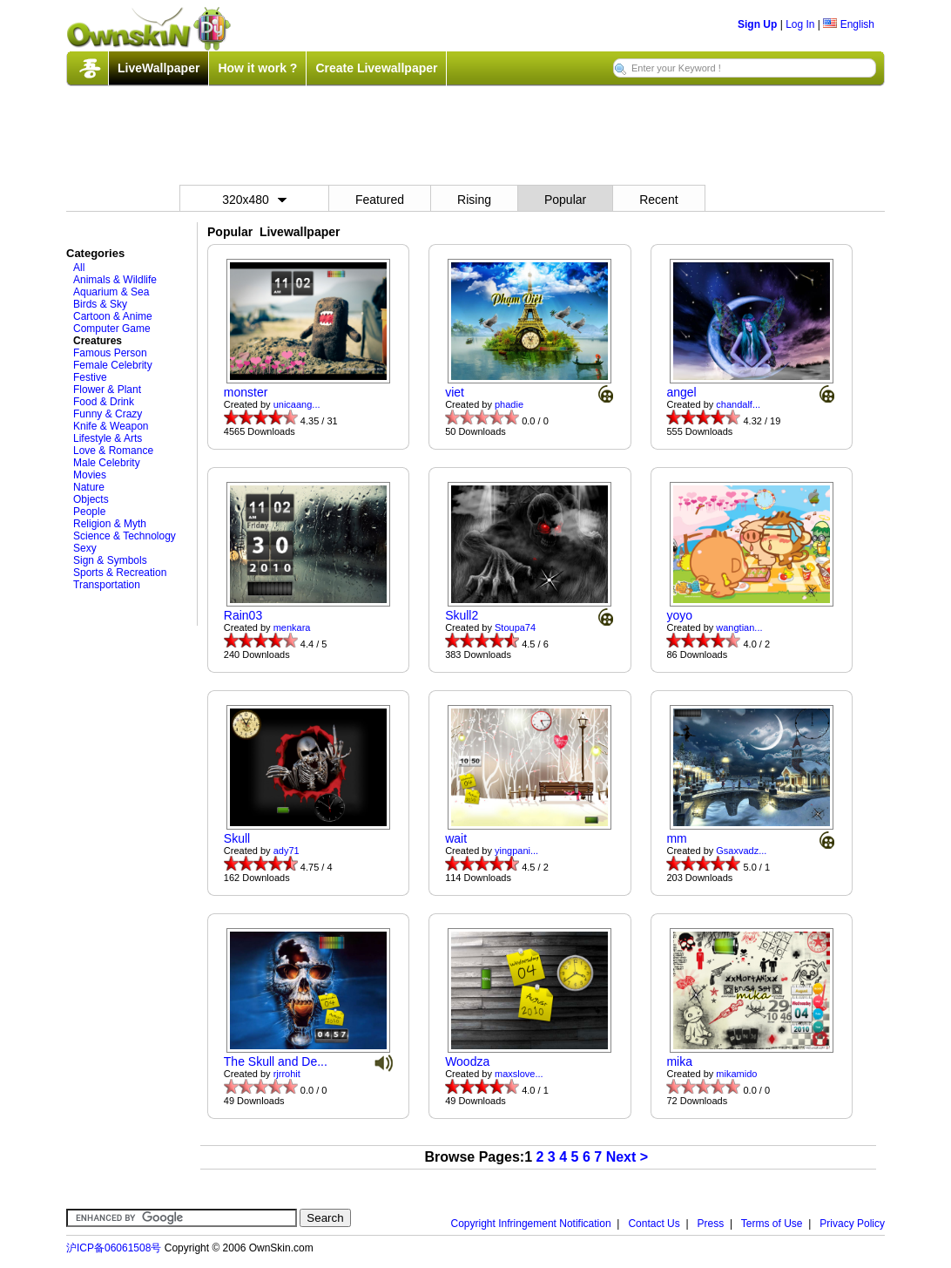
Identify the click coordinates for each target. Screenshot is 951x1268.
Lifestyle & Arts (107, 438)
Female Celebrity (112, 365)
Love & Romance (113, 450)
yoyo (679, 615)
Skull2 (461, 615)
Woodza (467, 1061)
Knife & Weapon (111, 426)
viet (454, 392)
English (848, 24)
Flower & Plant (107, 389)
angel (681, 392)
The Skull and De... (275, 1061)
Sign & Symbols (110, 560)
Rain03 (243, 615)
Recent (658, 200)
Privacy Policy (852, 1223)
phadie (509, 404)
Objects (91, 499)
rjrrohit (286, 1073)
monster (246, 392)
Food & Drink (103, 402)
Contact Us (653, 1223)
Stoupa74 (515, 627)
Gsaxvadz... (741, 850)
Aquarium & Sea (111, 292)
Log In (800, 24)
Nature (89, 487)
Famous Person (110, 353)
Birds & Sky (100, 304)
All (78, 267)
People (89, 511)
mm (676, 838)
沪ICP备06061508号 (113, 1248)
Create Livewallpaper (376, 68)
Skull (237, 838)
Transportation (106, 585)
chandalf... (738, 404)
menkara (292, 627)
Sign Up (757, 24)
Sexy (85, 548)
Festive (90, 377)
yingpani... (516, 850)
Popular (565, 200)
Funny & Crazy (107, 414)
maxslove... (519, 1073)
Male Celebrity (106, 463)
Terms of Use (772, 1223)
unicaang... (296, 404)
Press (711, 1223)
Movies (89, 475)
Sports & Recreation (119, 572)
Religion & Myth (109, 524)
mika (679, 1061)
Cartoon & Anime (112, 316)
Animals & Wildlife (115, 280)
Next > (627, 1156)
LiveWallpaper (158, 68)
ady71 (286, 850)
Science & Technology (124, 536)
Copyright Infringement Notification (531, 1223)
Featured (379, 200)
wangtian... (739, 627)
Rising (474, 200)
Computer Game (112, 328)
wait (456, 838)
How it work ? (257, 68)
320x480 (254, 200)
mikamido (736, 1073)
